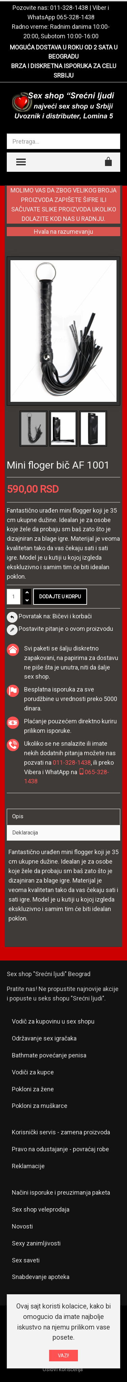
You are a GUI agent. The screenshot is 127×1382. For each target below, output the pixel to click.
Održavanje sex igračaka (44, 1038)
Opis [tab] (17, 816)
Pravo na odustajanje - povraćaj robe (60, 1149)
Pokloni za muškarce (39, 1105)
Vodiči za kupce (33, 1072)
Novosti (22, 1226)
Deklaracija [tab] (25, 832)
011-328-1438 (69, 7)
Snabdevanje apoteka (40, 1276)
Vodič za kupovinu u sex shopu (53, 1021)
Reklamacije (28, 1166)
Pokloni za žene (33, 1089)
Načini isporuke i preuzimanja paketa (61, 1192)
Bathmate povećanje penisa (49, 1055)
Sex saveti (26, 1260)
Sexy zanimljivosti (36, 1243)
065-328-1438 (75, 17)
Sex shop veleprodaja (40, 1209)
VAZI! (63, 1355)
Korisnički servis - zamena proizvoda (61, 1132)
